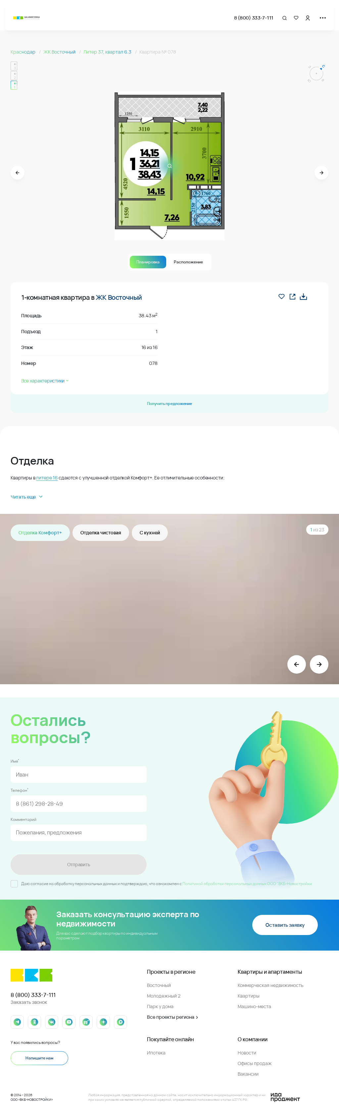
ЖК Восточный (59, 52)
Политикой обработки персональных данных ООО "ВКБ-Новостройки (247, 883)
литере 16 (47, 477)
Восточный (159, 985)
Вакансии (248, 1074)
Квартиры (249, 996)
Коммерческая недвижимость (270, 985)
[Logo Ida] (285, 1097)
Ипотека (156, 1053)
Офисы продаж (255, 1063)
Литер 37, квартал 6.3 (107, 52)
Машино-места (254, 1006)
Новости (247, 1053)
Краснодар (23, 52)
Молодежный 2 (163, 996)
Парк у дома (160, 1006)
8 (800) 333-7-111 (253, 18)
